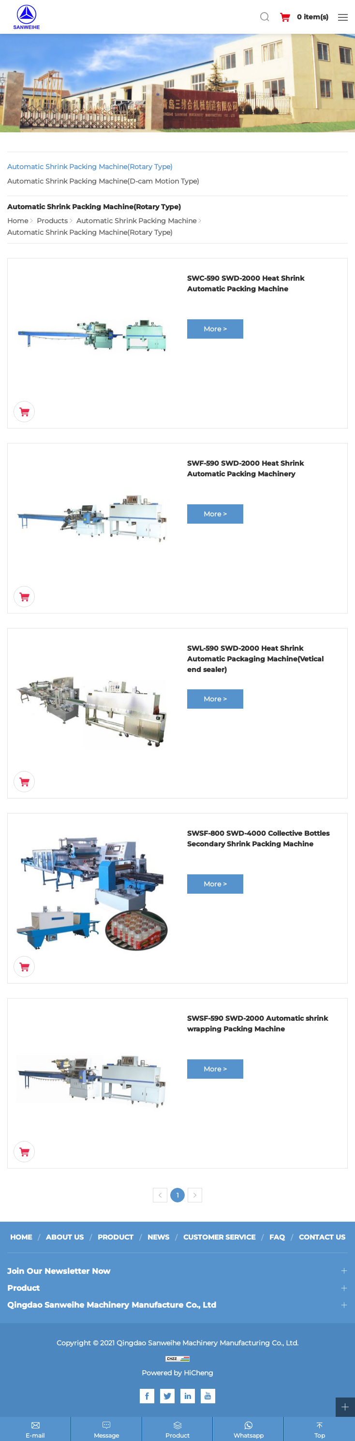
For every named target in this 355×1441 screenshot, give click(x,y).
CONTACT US (322, 1237)
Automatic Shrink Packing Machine (136, 220)
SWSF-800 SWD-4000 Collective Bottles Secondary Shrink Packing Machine (258, 838)
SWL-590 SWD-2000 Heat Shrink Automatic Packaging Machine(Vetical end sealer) (255, 659)
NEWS (158, 1237)
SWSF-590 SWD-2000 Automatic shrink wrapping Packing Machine (257, 1023)
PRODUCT (115, 1237)
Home (17, 220)
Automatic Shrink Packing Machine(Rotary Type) (90, 166)
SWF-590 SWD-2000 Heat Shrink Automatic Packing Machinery (245, 468)
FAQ (277, 1237)
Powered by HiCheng (177, 1373)
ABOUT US (65, 1237)
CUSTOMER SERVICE (219, 1237)
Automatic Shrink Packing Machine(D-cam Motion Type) (103, 181)
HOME (21, 1237)
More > (215, 329)
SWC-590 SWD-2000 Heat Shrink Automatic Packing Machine (245, 283)
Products (52, 220)
